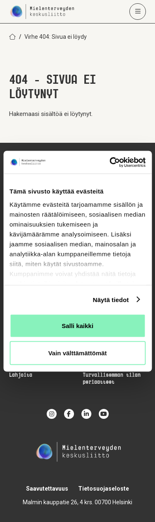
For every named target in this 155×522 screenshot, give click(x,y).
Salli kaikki (77, 325)
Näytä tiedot (111, 299)
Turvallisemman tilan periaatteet (112, 378)
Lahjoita (20, 375)
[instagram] (52, 414)
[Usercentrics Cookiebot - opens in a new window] (110, 162)
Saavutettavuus (47, 488)
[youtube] (104, 414)
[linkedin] (86, 414)
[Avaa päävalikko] (137, 11)
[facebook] (69, 414)
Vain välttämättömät (77, 352)
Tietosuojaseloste (103, 488)
